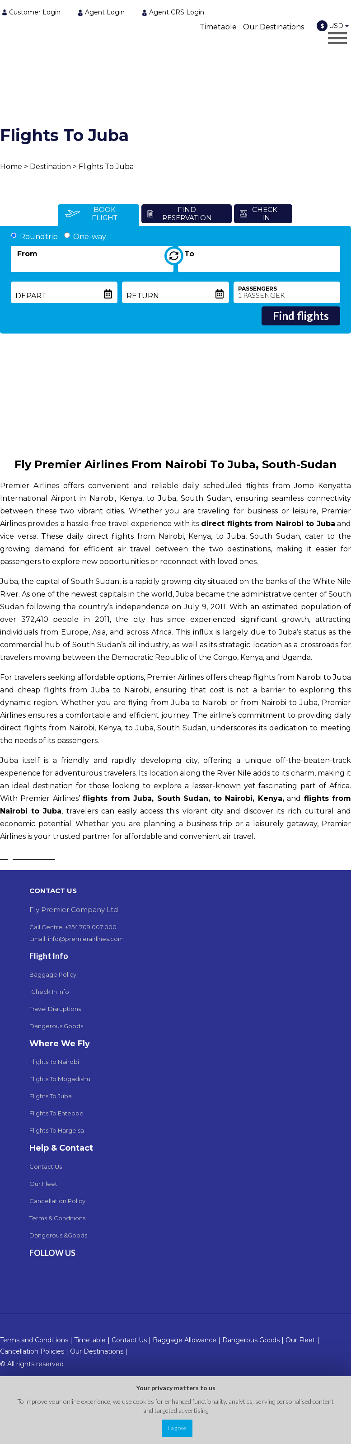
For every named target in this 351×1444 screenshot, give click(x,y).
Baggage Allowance (184, 1340)
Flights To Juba (106, 166)
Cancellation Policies (32, 1351)
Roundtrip (34, 236)
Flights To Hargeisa (56, 1130)
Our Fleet (43, 1183)
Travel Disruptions (55, 1008)
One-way (85, 236)
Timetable (218, 27)
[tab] (98, 215)
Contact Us (45, 1166)
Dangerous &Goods (58, 1235)
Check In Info (50, 991)
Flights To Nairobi (54, 1061)
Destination (50, 166)
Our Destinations (273, 27)
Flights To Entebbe (56, 1113)
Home (11, 166)
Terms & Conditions (57, 1218)
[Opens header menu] (337, 38)
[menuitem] (34, 12)
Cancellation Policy (57, 1200)
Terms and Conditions (34, 1340)
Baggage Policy (52, 974)
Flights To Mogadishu (59, 1078)
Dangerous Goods (56, 1026)
